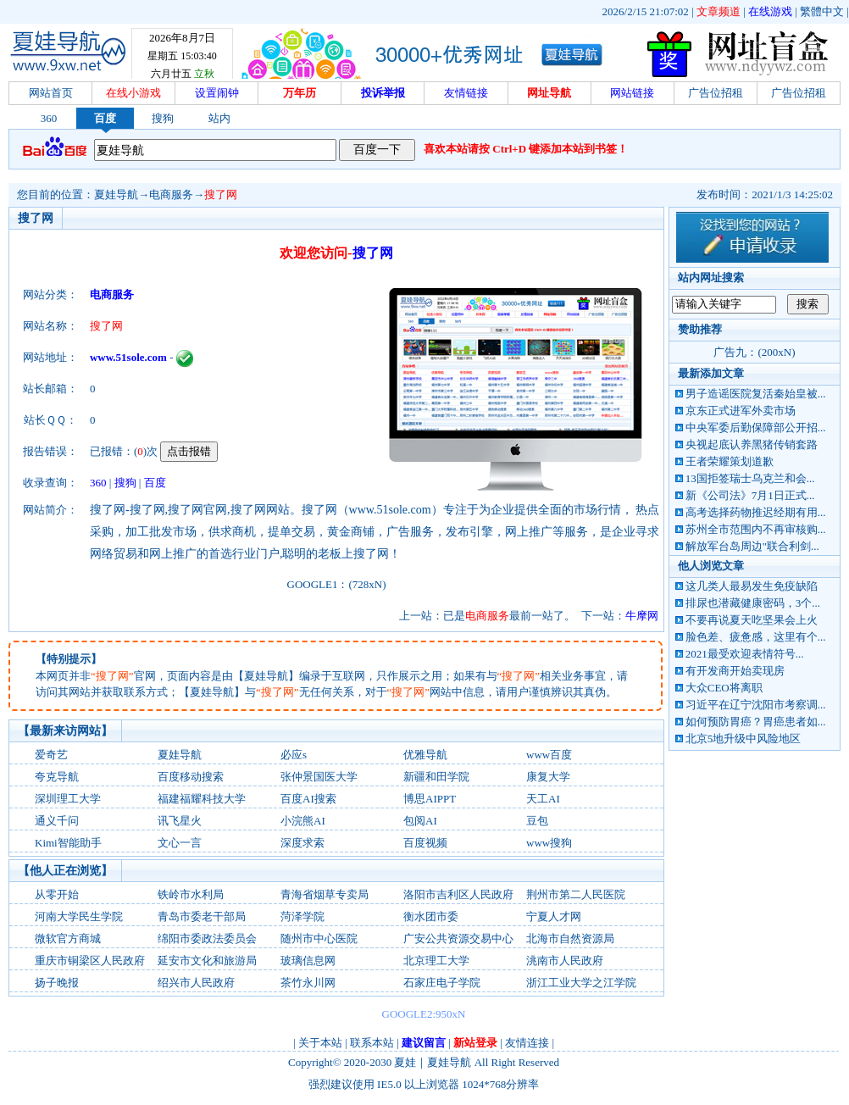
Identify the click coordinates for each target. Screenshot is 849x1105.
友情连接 (527, 1042)
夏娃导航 (116, 194)
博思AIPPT (429, 798)
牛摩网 (641, 615)
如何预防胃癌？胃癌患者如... (755, 721)
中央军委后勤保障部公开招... (755, 427)
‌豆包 (537, 820)
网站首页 (51, 92)
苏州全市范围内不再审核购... (755, 529)
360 (49, 118)
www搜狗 (549, 842)
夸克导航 (57, 776)
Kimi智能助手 (68, 842)
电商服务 (171, 194)
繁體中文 (822, 11)
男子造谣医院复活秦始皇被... (755, 393)
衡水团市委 (430, 916)
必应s (293, 754)
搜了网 (220, 194)
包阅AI (420, 820)
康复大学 (548, 776)
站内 (219, 118)
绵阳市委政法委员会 (207, 938)
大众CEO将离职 (724, 687)
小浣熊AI (302, 820)
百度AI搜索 (308, 798)
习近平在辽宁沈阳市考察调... (755, 704)
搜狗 (163, 118)
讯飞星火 (180, 820)
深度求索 (302, 842)
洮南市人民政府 (564, 960)
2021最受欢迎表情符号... (744, 653)
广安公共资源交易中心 (458, 938)
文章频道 (718, 11)
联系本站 (372, 1042)
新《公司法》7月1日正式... (750, 495)
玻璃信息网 (308, 960)
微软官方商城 (68, 938)
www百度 (549, 754)
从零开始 (57, 894)
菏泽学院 (302, 916)
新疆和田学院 (436, 776)
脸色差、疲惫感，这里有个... (755, 636)
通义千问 (57, 820)
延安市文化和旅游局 (207, 960)
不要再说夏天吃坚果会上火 (751, 620)
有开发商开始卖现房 (735, 670)
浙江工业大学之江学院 (581, 982)
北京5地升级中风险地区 (743, 738)
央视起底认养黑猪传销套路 (751, 444)
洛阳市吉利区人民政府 (458, 894)
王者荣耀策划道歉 (729, 461)
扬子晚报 (57, 982)
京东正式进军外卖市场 (740, 410)
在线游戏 (770, 11)
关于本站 (320, 1042)
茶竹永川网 (308, 982)
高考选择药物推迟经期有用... (755, 512)
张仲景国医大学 (319, 776)
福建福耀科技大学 (202, 798)
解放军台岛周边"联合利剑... (752, 546)
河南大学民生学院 (79, 916)
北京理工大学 (436, 960)
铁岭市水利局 (191, 894)
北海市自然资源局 (570, 938)
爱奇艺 (51, 754)
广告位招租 (715, 92)
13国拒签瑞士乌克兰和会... (750, 478)
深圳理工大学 (68, 798)
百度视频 (425, 842)
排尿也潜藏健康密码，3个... (752, 603)
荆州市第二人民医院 (575, 894)
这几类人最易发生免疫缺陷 (751, 586)
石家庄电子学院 (441, 982)
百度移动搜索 (191, 776)
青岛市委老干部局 (202, 916)
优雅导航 (425, 754)
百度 (105, 118)
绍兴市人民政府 (196, 982)
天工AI (543, 798)
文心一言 (180, 842)
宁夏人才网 (553, 916)
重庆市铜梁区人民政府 (90, 960)
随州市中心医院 (319, 938)
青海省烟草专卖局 (324, 894)
